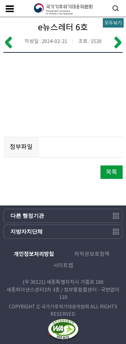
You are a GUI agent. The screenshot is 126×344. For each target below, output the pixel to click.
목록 (111, 172)
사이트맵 (63, 265)
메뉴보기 (9, 8)
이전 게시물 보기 (8, 42)
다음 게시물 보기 (118, 42)
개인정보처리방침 (34, 254)
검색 (115, 8)
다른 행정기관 (27, 216)
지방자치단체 (26, 231)
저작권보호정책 (92, 254)
